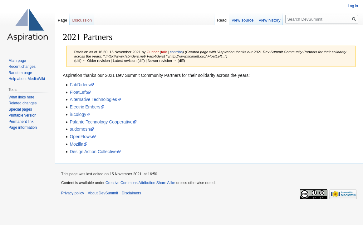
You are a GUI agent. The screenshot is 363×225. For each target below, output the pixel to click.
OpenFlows (81, 136)
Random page (20, 73)
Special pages (20, 109)
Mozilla (76, 144)
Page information (22, 127)
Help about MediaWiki (26, 79)
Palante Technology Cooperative (101, 121)
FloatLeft (78, 92)
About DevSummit (103, 193)
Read (222, 20)
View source (243, 20)
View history (270, 20)
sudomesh (80, 129)
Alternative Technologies (93, 99)
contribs (176, 52)
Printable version (22, 115)
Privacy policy (72, 193)
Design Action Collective (93, 151)
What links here (21, 97)
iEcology (78, 114)
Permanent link (20, 121)
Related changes (22, 103)
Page (62, 20)
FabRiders (80, 84)
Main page (17, 60)
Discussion (82, 20)
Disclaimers (131, 193)
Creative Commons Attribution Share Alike (140, 183)
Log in (353, 6)
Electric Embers (85, 106)
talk (164, 52)
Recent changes (22, 66)
